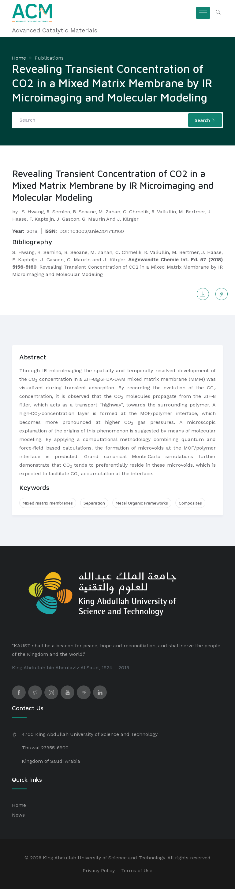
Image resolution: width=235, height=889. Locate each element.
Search (205, 120)
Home (19, 58)
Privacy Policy (99, 870)
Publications (49, 58)
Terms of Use (136, 870)
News (18, 815)
